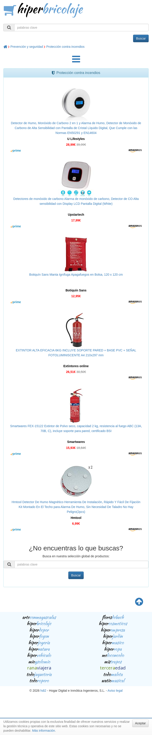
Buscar (141, 38)
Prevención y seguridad (26, 46)
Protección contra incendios (65, 46)
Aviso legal (114, 690)
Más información (43, 730)
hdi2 (43, 690)
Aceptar (140, 723)
